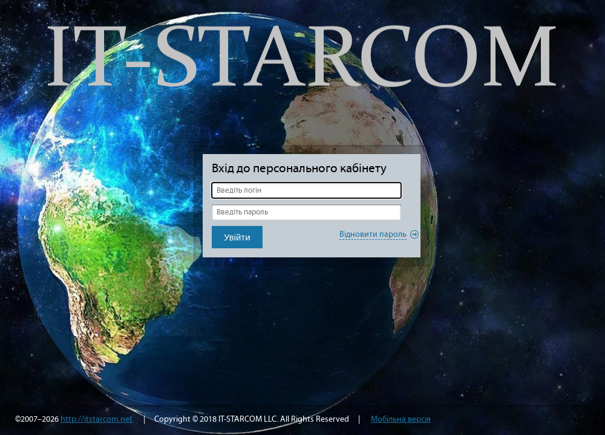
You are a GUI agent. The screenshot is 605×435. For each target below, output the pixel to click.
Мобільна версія (401, 419)
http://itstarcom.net (96, 419)
